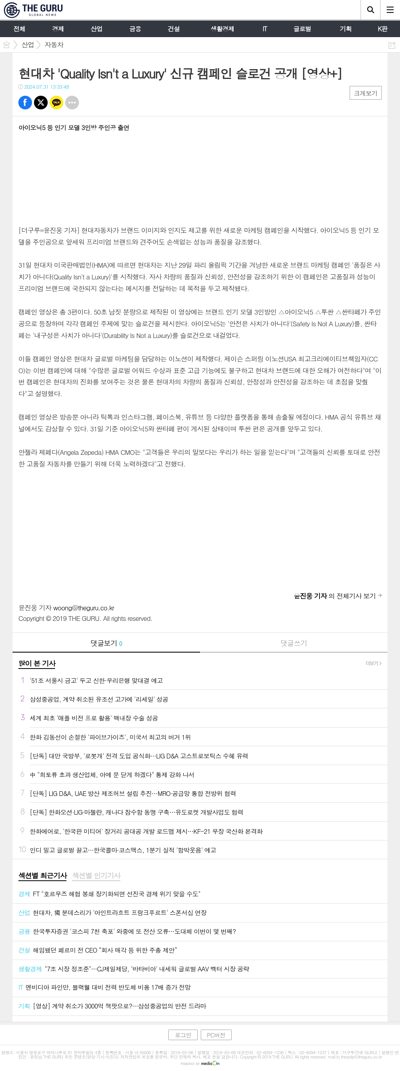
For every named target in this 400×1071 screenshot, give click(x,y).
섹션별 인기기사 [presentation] (96, 875)
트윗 (41, 102)
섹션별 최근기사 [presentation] (42, 875)
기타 (72, 102)
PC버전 (216, 1035)
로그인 (183, 1035)
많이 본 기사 (36, 663)
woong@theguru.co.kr (83, 607)
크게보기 (365, 93)
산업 (27, 44)
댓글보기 (106, 643)
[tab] (42, 876)
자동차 (54, 44)
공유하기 (392, 45)
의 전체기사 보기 (335, 596)
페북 (25, 102)
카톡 (56, 102)
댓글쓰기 (293, 643)
